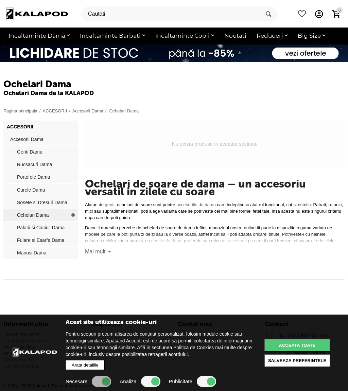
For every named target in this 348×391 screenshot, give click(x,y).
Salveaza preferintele (297, 360)
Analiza (140, 381)
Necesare (88, 381)
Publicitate (192, 381)
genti (110, 204)
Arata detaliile (85, 365)
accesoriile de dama (195, 204)
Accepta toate (297, 345)
